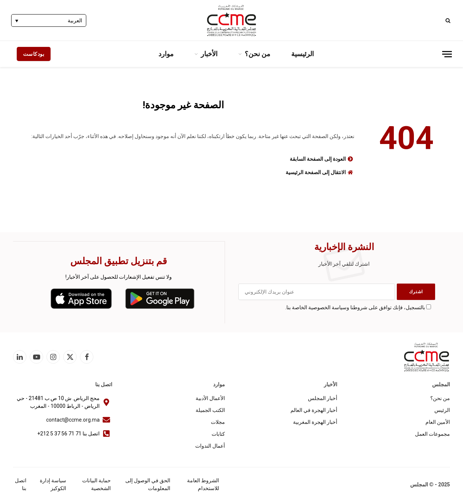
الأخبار (209, 54)
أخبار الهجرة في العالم (313, 410)
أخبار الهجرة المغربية (315, 422)
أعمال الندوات (210, 446)
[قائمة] (447, 54)
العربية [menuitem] (75, 21)
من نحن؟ (257, 54)
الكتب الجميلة (210, 410)
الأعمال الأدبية (210, 398)
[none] (48, 20)
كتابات (218, 434)
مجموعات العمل (432, 434)
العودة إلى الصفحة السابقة (318, 159)
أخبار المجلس (322, 398)
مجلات (218, 422)
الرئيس (442, 410)
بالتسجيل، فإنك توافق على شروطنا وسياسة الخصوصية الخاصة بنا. (355, 307)
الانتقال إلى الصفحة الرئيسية (316, 172)
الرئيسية (302, 54)
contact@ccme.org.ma (73, 420)
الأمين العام (437, 422)
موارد (166, 54)
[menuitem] (48, 20)
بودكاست (33, 54)
